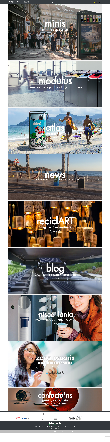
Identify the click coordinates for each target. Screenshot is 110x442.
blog (74, 2)
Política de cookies (50, 440)
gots (42, 418)
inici (49, 2)
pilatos (43, 419)
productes (55, 2)
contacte (86, 2)
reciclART (68, 2)
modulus (43, 414)
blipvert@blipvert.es (71, 435)
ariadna (55, 413)
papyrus (55, 414)
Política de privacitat (41, 440)
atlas (43, 415)
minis (43, 413)
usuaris (80, 2)
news (62, 2)
